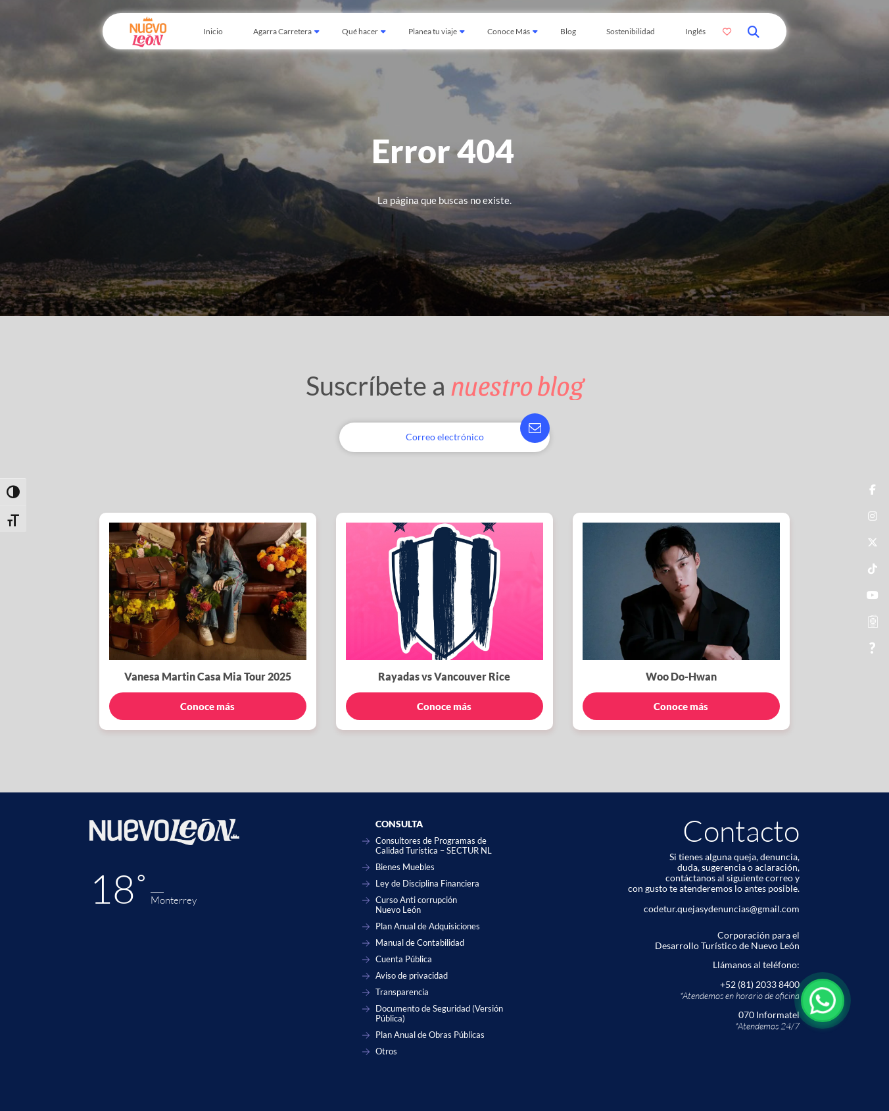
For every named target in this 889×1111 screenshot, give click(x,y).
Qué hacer (360, 31)
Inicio (213, 31)
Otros (386, 1051)
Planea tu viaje (432, 31)
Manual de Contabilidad (419, 943)
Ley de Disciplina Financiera (427, 884)
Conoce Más (508, 31)
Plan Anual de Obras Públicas (430, 1035)
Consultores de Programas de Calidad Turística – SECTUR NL (433, 846)
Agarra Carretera (282, 31)
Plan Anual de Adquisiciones (427, 926)
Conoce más (207, 706)
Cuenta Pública (403, 959)
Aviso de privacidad (411, 976)
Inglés (695, 31)
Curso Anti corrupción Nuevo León (416, 905)
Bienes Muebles (405, 867)
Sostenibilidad (630, 31)
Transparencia (402, 992)
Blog (568, 31)
